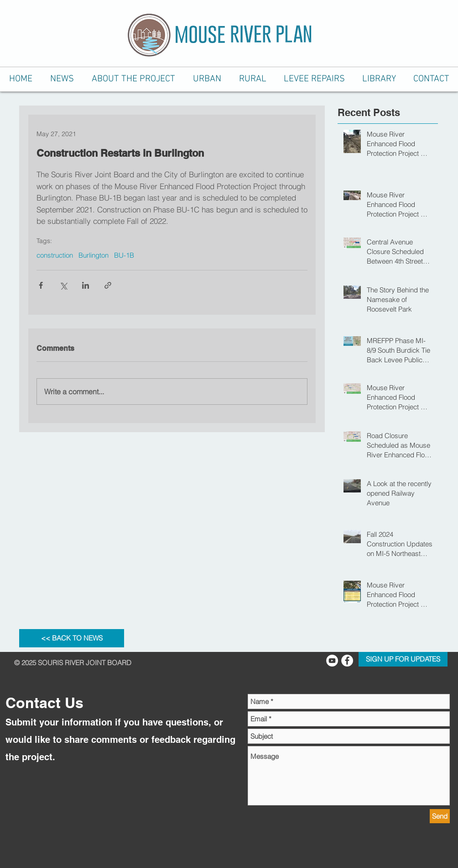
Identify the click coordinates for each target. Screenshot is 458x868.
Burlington (93, 255)
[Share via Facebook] (40, 285)
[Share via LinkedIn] (85, 285)
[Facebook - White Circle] (347, 661)
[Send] (440, 816)
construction (54, 255)
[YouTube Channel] (332, 661)
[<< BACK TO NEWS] (71, 638)
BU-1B (124, 255)
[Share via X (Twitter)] (63, 285)
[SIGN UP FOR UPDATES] (403, 659)
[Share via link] (108, 285)
